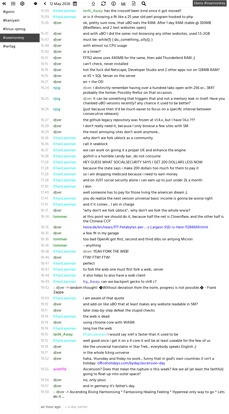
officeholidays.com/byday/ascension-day (131, 363)
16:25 (45, 99)
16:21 (44, 82)
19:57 (44, 386)
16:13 (44, 58)
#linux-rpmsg (14, 29)
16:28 (45, 126)
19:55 (45, 369)
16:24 (45, 88)
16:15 (44, 64)
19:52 (45, 359)
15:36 (44, 23)
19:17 (44, 353)
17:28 (45, 162)
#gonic (9, 12)
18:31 (44, 210)
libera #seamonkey (209, 3)
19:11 (44, 311)
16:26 (45, 109)
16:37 (44, 150)
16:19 (44, 70)
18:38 (45, 251)
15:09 (45, 11)
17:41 (44, 198)
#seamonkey (13, 38)
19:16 (44, 347)
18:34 (45, 217)
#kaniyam (11, 21)
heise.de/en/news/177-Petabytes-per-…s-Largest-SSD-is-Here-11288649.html (145, 227)
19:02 (45, 288)
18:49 (45, 282)
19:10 (44, 304)
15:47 (45, 40)
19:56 (45, 380)
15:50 (45, 52)
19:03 (45, 298)
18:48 (45, 275)
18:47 (45, 263)
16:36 (44, 138)
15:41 (44, 34)
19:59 (45, 392)
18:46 (45, 257)
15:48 (45, 46)
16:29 (45, 132)
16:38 (45, 156)
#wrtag (9, 46)
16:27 (44, 120)
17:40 (45, 192)
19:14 (44, 316)
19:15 (44, 334)
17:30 (44, 186)
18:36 (45, 239)
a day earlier (78, 407)
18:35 (45, 227)
